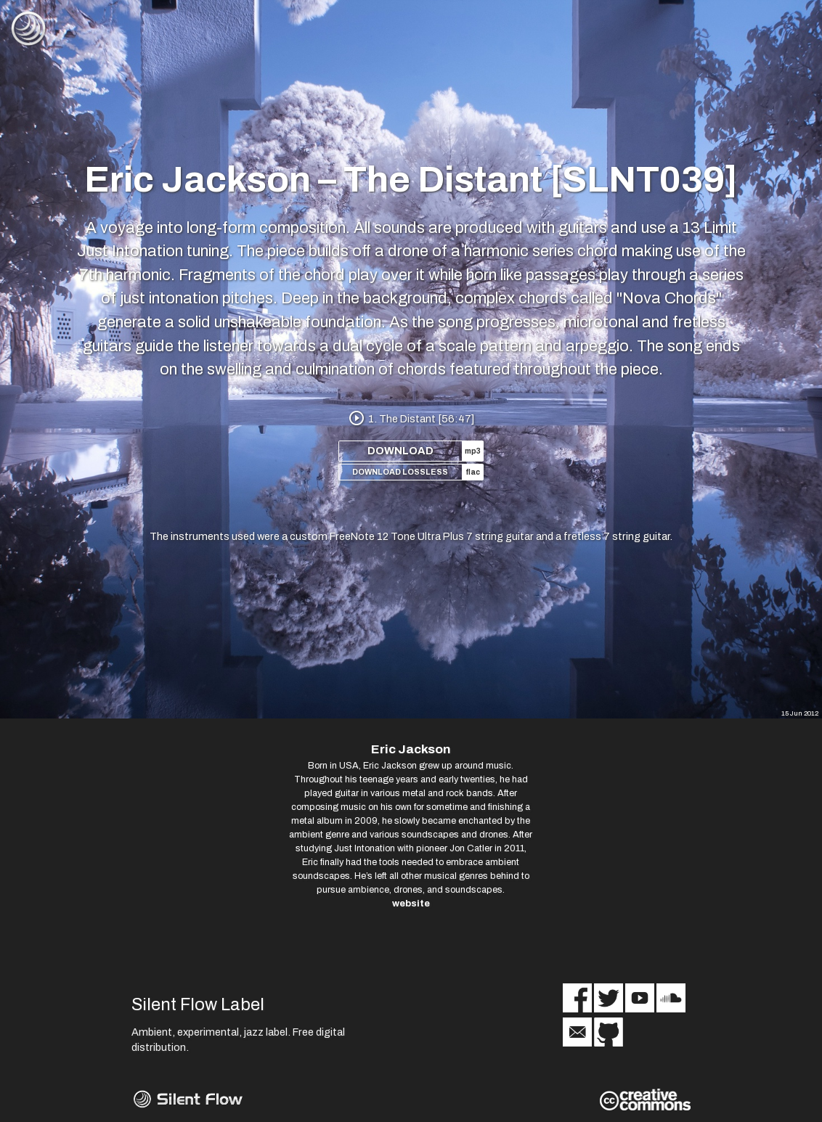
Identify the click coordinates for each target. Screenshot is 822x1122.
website (411, 903)
